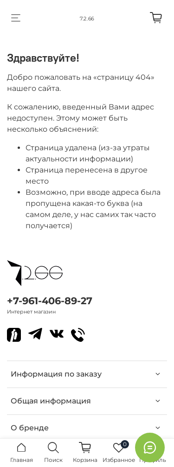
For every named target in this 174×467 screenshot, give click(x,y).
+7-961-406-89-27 (49, 301)
